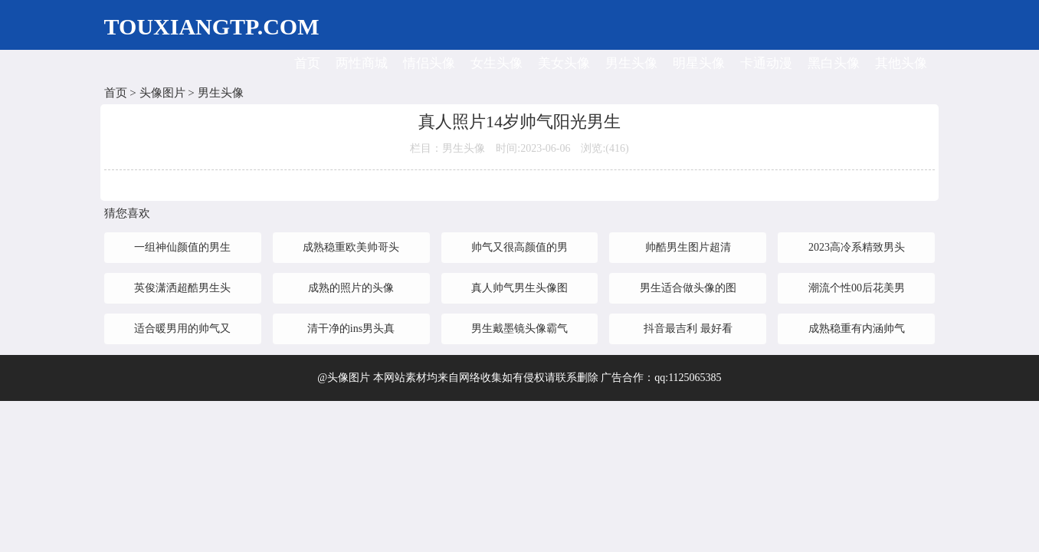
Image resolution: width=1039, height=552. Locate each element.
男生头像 (631, 63)
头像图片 (162, 93)
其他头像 (901, 63)
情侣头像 (429, 63)
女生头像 (496, 63)
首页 (307, 63)
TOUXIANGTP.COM (212, 26)
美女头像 (564, 63)
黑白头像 (834, 63)
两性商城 (362, 63)
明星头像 (699, 63)
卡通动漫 (766, 63)
